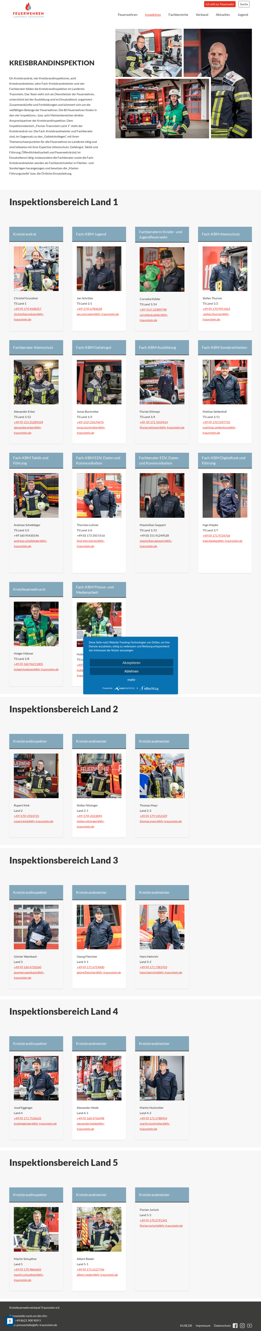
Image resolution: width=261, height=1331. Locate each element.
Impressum (203, 1325)
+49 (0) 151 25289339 (28, 422)
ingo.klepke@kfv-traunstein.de (222, 540)
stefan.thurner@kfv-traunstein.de (216, 316)
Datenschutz (222, 1325)
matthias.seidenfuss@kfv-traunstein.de (219, 430)
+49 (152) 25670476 (90, 422)
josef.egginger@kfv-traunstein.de (35, 1123)
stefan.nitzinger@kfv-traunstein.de (91, 823)
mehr (131, 680)
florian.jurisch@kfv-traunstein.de (161, 1225)
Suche (244, 4)
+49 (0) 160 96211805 (28, 664)
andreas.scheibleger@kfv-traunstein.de (30, 543)
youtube (249, 1325)
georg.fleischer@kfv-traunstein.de (99, 972)
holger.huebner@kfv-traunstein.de (36, 669)
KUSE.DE (186, 1325)
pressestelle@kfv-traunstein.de (36, 1325)
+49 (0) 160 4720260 (27, 967)
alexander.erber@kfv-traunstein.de (28, 430)
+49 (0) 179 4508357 (27, 308)
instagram (242, 1325)
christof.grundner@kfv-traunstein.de (29, 316)
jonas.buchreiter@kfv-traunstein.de (91, 430)
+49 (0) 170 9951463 (216, 308)
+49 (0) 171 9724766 (216, 535)
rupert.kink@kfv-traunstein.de (33, 821)
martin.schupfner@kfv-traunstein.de (29, 1277)
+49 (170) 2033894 (89, 816)
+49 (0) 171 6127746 (90, 1269)
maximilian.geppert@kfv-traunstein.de (156, 543)
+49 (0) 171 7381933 (153, 967)
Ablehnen (131, 671)
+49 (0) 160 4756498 (90, 1118)
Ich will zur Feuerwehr (220, 4)
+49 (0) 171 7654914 (154, 422)
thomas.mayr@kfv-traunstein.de (161, 821)
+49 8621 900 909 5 (28, 1320)
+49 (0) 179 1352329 (153, 816)
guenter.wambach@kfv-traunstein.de (29, 974)
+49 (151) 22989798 (153, 309)
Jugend (242, 14)
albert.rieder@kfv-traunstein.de (97, 1274)
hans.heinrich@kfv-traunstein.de (161, 972)
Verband (202, 14)
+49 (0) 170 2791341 (153, 1220)
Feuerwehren (127, 14)
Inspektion (153, 14)
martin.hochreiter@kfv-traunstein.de (155, 1126)
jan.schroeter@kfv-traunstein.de (98, 314)
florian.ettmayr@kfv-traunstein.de (162, 427)
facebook (235, 1325)
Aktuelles (223, 14)
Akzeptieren (131, 663)
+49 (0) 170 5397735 (216, 422)
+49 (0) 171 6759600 (90, 967)
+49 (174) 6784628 (89, 308)
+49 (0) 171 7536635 (27, 1118)
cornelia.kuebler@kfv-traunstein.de (154, 317)
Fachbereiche (178, 14)
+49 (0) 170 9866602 (27, 1269)
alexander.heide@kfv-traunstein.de (91, 1126)
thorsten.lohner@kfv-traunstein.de (91, 543)
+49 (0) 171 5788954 (153, 1118)
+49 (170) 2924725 (26, 816)
